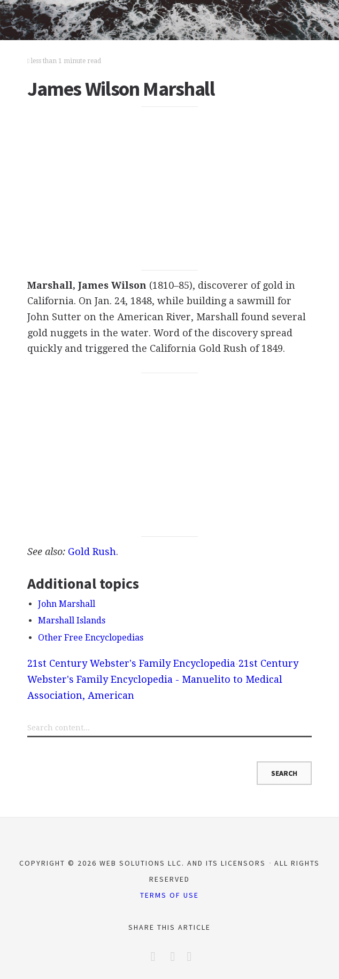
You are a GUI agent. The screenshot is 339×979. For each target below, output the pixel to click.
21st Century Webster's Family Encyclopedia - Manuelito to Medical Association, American (162, 679)
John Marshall (66, 604)
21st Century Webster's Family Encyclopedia (131, 663)
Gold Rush (92, 551)
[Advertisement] (169, 189)
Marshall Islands (71, 620)
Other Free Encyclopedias (90, 638)
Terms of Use (169, 895)
